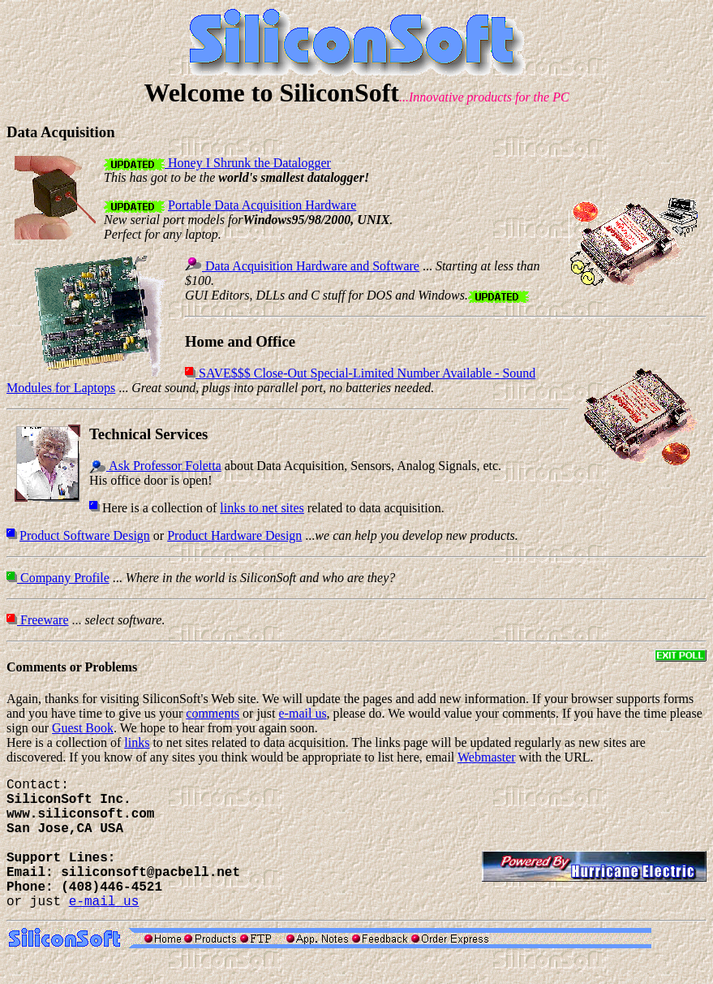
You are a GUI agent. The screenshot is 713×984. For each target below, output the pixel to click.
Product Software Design (84, 535)
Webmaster (486, 757)
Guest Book (83, 728)
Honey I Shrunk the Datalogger (248, 163)
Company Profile (63, 578)
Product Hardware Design (234, 535)
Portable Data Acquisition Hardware (262, 205)
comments (212, 713)
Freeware (43, 620)
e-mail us (303, 713)
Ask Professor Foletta (163, 466)
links (136, 742)
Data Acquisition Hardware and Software (310, 266)
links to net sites (262, 508)
